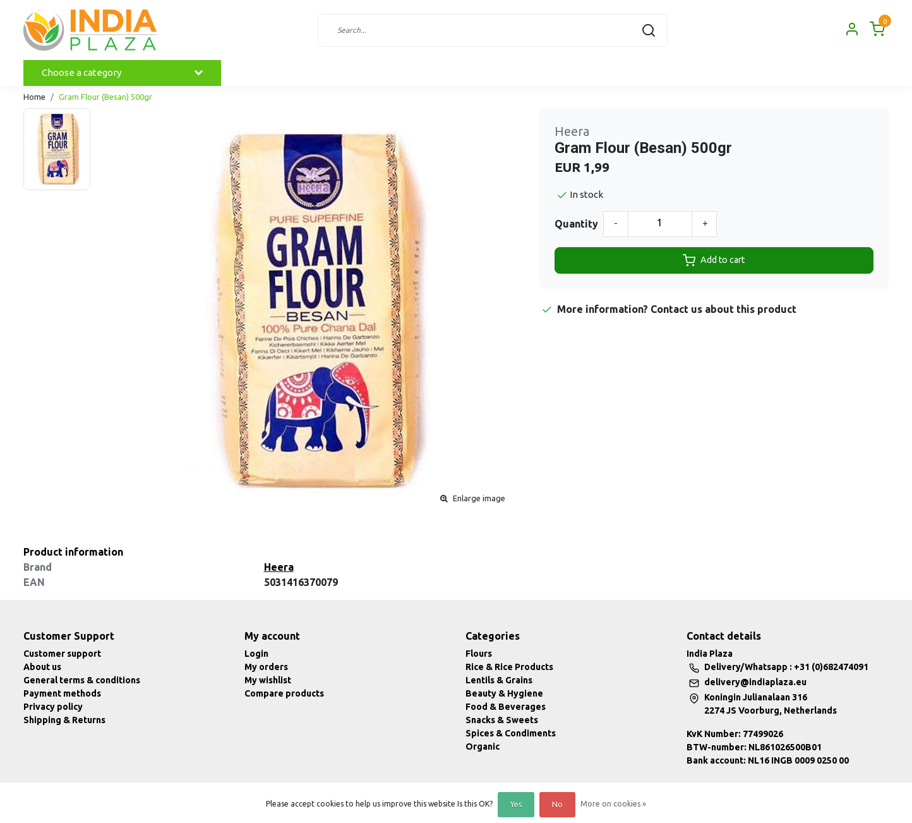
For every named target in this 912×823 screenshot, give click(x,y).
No (557, 804)
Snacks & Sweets (501, 720)
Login (256, 654)
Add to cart (714, 260)
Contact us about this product (723, 309)
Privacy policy (53, 707)
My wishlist (267, 680)
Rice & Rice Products (509, 667)
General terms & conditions (81, 680)
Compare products (284, 693)
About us (42, 667)
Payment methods (62, 693)
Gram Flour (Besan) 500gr (105, 96)
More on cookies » (613, 804)
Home (34, 96)
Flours (478, 654)
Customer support (62, 654)
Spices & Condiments (510, 733)
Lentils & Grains (498, 680)
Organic (482, 746)
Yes (516, 804)
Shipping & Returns (64, 720)
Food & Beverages (505, 707)
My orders (266, 667)
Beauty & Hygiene (504, 693)
